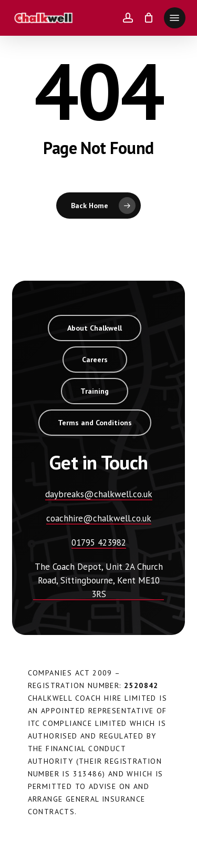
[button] (174, 18)
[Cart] (148, 17)
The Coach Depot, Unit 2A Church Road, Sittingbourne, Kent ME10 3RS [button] (99, 580)
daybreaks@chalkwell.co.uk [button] (98, 494)
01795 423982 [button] (98, 542)
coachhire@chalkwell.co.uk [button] (98, 518)
